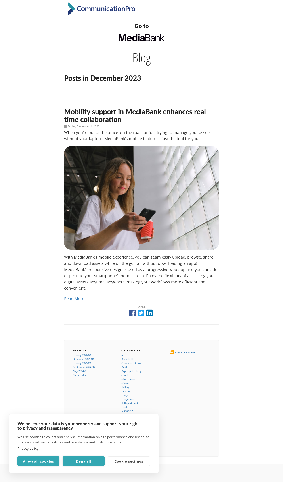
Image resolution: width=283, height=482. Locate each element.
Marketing (127, 410)
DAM (124, 367)
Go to (141, 25)
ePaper (125, 383)
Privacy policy (27, 448)
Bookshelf (127, 359)
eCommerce (128, 379)
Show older (79, 375)
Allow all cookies (38, 461)
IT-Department (129, 403)
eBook (125, 375)
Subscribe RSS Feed (185, 352)
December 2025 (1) (83, 359)
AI (122, 355)
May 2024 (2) (80, 371)
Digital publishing (131, 371)
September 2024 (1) (84, 367)
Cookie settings (129, 461)
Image (124, 395)
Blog (141, 57)
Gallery (125, 387)
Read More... (76, 298)
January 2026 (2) (82, 355)
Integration (127, 399)
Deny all (83, 461)
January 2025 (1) (82, 363)
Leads (124, 406)
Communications (131, 363)
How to (125, 391)
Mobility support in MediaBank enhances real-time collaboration (136, 115)
